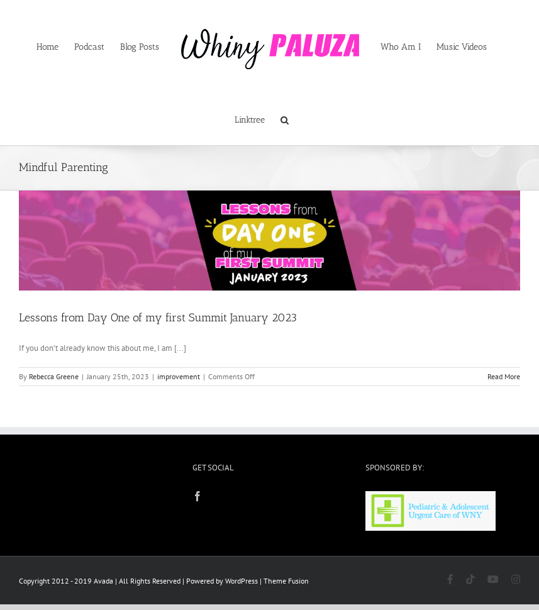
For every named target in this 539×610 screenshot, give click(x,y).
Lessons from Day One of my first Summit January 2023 (158, 317)
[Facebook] (197, 496)
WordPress (241, 580)
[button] (285, 118)
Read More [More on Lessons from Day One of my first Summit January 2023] (503, 376)
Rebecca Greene (54, 376)
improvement (178, 376)
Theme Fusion (286, 580)
